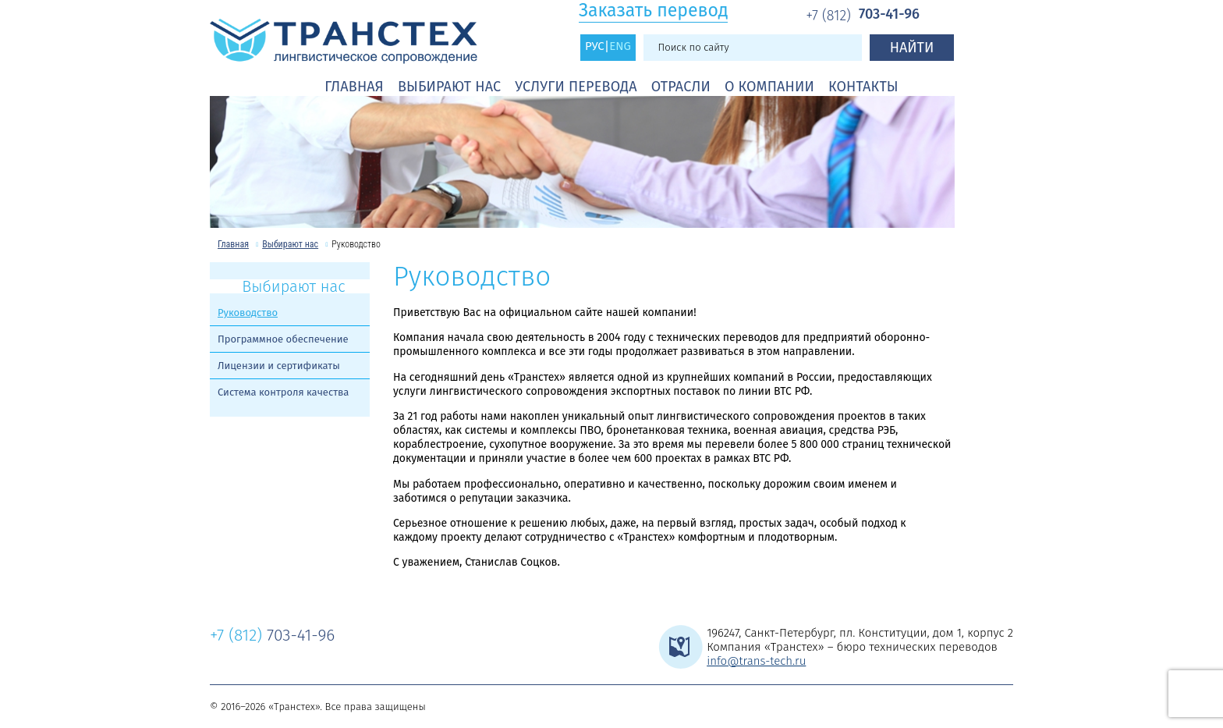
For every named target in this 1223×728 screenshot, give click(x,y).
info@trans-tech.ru (756, 661)
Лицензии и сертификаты (279, 365)
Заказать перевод (653, 10)
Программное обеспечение (283, 339)
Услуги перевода (576, 86)
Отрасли (681, 86)
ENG (620, 46)
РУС (594, 46)
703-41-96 (863, 14)
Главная (354, 86)
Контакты (863, 86)
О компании (769, 86)
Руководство (248, 312)
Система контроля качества (283, 392)
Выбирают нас (449, 86)
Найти (912, 47)
